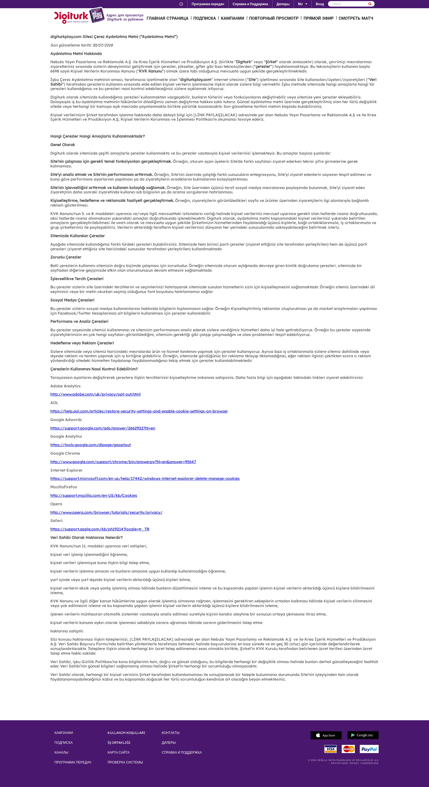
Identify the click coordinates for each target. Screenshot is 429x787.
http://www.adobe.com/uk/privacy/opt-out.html (95, 394)
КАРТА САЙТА (118, 752)
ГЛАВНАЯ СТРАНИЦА (168, 18)
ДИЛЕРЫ (169, 742)
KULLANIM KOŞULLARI (126, 732)
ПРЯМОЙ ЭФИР (318, 18)
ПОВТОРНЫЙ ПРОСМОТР (274, 18)
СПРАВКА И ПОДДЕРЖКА (182, 752)
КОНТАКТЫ (170, 732)
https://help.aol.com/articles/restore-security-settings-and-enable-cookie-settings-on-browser (139, 411)
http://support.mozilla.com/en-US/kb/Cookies (93, 495)
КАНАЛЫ (61, 752)
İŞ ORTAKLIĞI (119, 742)
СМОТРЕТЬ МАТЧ (356, 18)
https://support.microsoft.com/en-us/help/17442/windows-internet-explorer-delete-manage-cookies (145, 478)
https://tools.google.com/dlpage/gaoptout (90, 444)
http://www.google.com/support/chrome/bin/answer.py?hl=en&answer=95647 (123, 461)
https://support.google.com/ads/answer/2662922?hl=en (102, 428)
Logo (80, 16)
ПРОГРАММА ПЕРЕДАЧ (72, 762)
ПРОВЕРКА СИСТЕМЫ (125, 762)
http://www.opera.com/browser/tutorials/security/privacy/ (106, 512)
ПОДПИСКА (204, 18)
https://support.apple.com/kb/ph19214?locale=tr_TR (99, 529)
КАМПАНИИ (232, 18)
